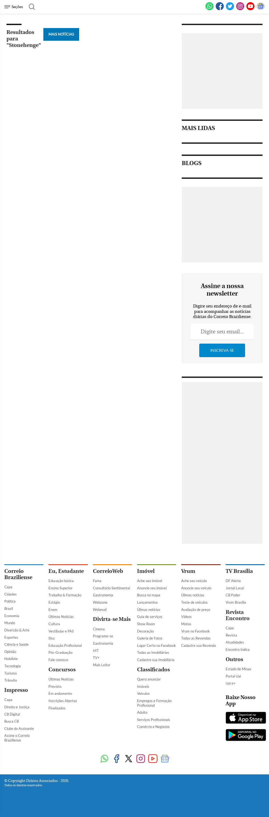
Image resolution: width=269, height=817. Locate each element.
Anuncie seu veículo (196, 588)
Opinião (10, 652)
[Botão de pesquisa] (30, 6)
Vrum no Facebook (195, 631)
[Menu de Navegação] (14, 6)
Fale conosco (58, 660)
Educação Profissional (65, 645)
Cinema (99, 629)
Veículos (143, 693)
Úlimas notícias (148, 609)
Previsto (54, 686)
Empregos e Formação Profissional (154, 703)
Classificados (153, 669)
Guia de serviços (149, 616)
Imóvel (146, 571)
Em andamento (60, 693)
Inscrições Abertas (62, 701)
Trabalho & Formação (64, 595)
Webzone (100, 602)
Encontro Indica (238, 649)
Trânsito (10, 680)
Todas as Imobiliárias (153, 652)
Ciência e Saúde (16, 644)
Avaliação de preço (195, 609)
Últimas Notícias (61, 616)
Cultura (54, 624)
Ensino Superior (60, 588)
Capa (8, 587)
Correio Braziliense (18, 574)
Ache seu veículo (194, 581)
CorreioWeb (108, 571)
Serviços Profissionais (153, 719)
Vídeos (186, 616)
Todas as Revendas (196, 638)
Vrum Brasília (236, 602)
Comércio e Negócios (153, 726)
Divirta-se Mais (112, 619)
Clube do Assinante (19, 728)
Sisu (51, 638)
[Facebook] (220, 9)
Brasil (8, 608)
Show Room (146, 624)
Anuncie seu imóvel (152, 588)
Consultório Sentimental (111, 588)
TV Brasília (239, 571)
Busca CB (11, 721)
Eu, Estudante (66, 571)
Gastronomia (103, 595)
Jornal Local (235, 588)
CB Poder (233, 595)
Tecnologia (12, 666)
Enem (52, 609)
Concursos (62, 669)
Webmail (100, 609)
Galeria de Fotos (149, 638)
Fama (97, 581)
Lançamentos (147, 602)
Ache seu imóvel (149, 581)
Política (10, 601)
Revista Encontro (238, 615)
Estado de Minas (238, 669)
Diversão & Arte (16, 630)
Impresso (16, 690)
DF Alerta (233, 581)
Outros (234, 659)
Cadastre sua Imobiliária (155, 660)
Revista (231, 635)
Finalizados (56, 708)
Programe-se (103, 636)
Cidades (10, 594)
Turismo (10, 673)
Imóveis (143, 686)
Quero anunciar (149, 679)
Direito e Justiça (16, 707)
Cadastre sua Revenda (198, 645)
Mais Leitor (101, 665)
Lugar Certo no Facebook (156, 645)
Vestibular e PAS (61, 631)
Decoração (145, 631)
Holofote (11, 659)
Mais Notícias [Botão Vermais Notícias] (61, 34)
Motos (186, 624)
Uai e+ (231, 683)
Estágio (54, 602)
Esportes (11, 637)
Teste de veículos (194, 602)
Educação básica (61, 581)
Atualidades (235, 642)
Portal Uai (233, 676)
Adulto (142, 712)
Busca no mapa (148, 595)
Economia (11, 616)
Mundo (9, 623)
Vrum (188, 571)
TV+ (96, 657)
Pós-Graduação (60, 652)
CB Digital (12, 714)
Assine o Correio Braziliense (17, 737)
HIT (96, 650)
